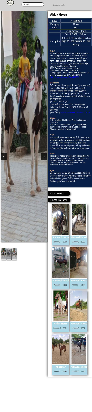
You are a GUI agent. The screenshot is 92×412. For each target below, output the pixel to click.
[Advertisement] (46, 394)
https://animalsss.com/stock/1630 (64, 77)
